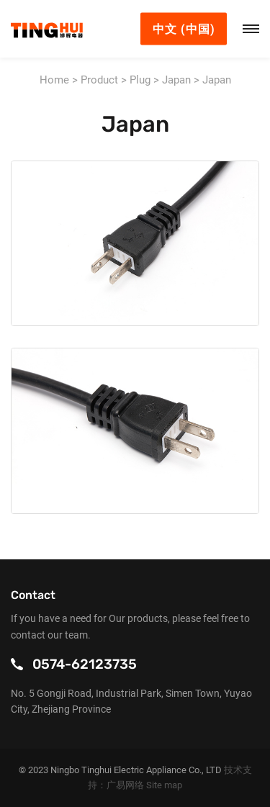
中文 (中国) (184, 29)
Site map (164, 785)
